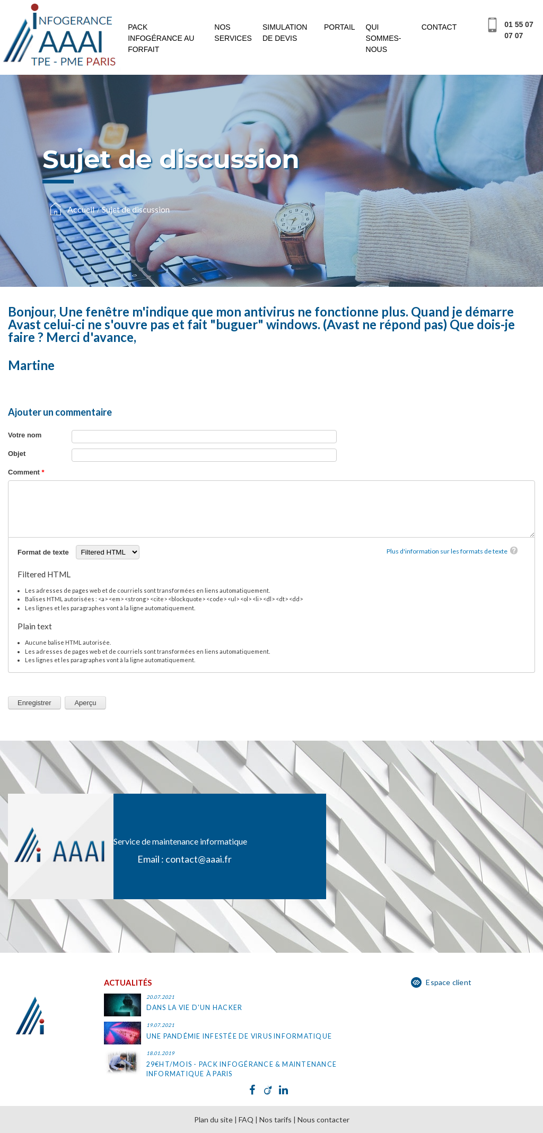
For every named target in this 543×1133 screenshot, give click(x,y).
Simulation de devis (285, 32)
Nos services (233, 32)
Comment (26, 472)
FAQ (246, 1119)
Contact (439, 27)
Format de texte (44, 552)
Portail (339, 27)
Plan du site (213, 1119)
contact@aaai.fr (198, 859)
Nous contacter (323, 1119)
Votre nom (24, 435)
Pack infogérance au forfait (161, 38)
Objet (16, 454)
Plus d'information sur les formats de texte (447, 551)
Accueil (80, 209)
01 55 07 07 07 (518, 30)
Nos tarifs (275, 1119)
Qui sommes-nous (383, 38)
